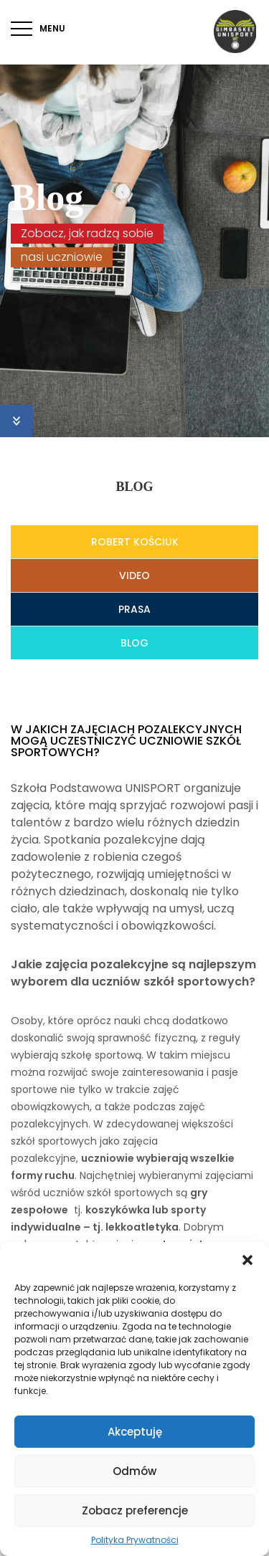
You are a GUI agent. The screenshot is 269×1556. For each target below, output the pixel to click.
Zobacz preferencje (135, 1510)
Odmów (134, 1471)
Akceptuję (135, 1431)
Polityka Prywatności (135, 1540)
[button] (247, 1260)
